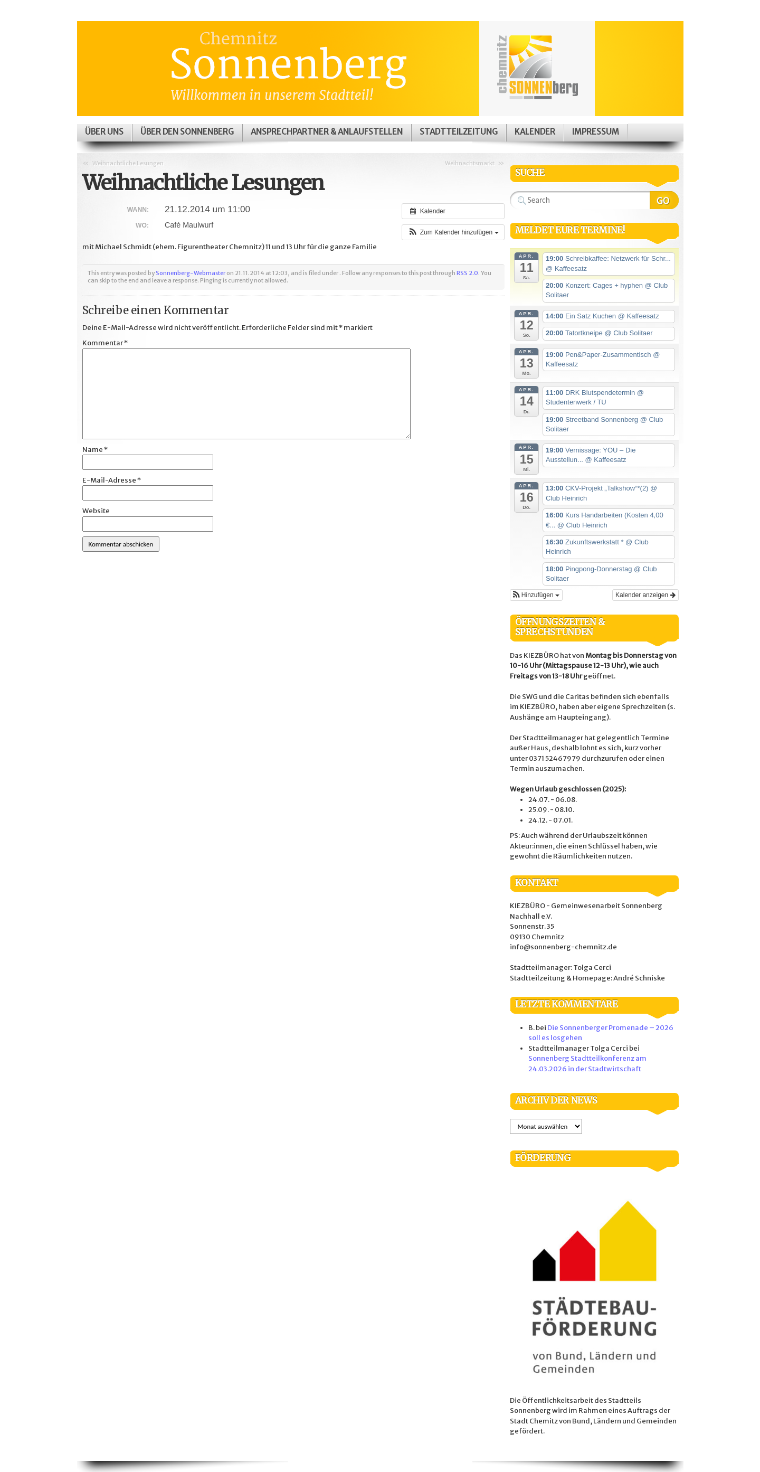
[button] (453, 232)
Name (95, 449)
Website (96, 510)
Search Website (664, 200)
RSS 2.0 (467, 273)
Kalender (535, 132)
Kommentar (105, 342)
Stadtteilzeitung (459, 132)
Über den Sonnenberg (187, 132)
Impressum (595, 132)
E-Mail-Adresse (111, 480)
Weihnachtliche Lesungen (128, 163)
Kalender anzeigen (645, 595)
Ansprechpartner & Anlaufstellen (327, 132)
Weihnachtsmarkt (470, 163)
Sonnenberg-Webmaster (190, 273)
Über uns (104, 132)
